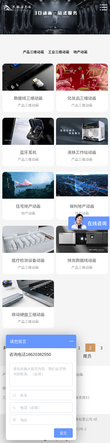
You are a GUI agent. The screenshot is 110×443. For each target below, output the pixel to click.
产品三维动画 (33, 51)
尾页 (87, 356)
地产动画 (80, 51)
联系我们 (82, 397)
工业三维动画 (58, 51)
